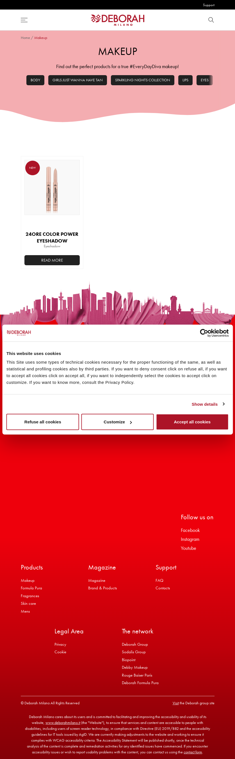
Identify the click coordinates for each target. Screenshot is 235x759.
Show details (205, 404)
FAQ (159, 580)
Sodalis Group (134, 652)
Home (25, 37)
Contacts (163, 588)
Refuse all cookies (42, 421)
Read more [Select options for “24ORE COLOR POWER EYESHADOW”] (52, 260)
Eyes (205, 79)
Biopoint (128, 660)
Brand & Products (102, 588)
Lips (185, 79)
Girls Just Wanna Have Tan (78, 79)
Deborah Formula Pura (140, 683)
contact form (193, 752)
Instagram (190, 539)
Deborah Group (135, 644)
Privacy (60, 644)
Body (35, 79)
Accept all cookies (192, 421)
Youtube (188, 548)
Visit (176, 702)
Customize (118, 421)
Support (209, 5)
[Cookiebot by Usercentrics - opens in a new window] (204, 333)
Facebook (190, 530)
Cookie (60, 652)
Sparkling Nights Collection (142, 79)
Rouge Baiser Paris (137, 675)
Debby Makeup (135, 667)
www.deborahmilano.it (62, 722)
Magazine (96, 580)
